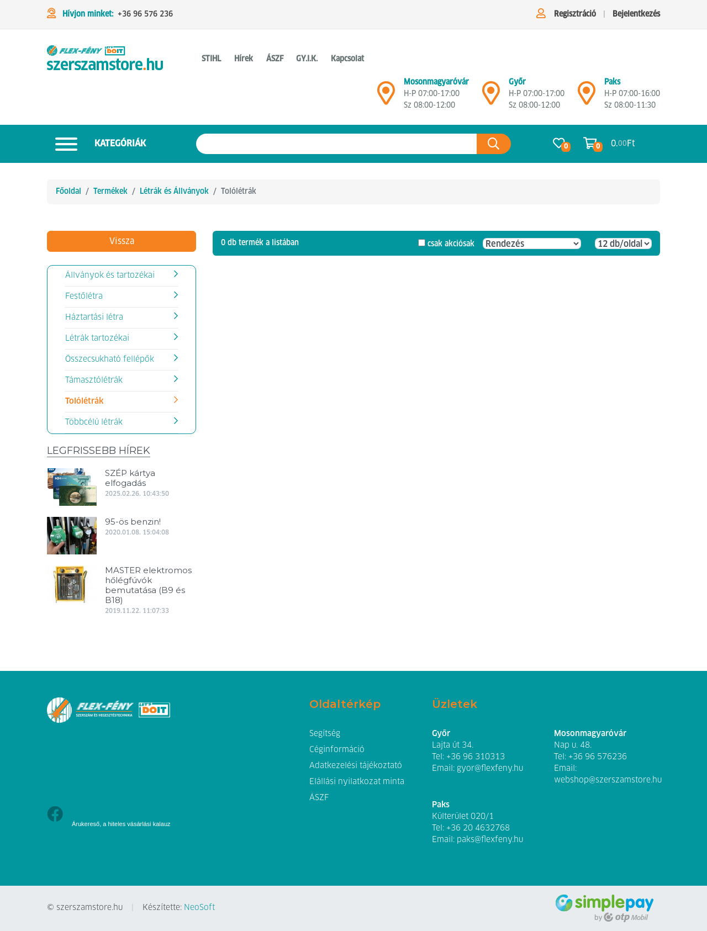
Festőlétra (84, 296)
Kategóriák (96, 144)
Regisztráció (575, 14)
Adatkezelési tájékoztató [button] (355, 766)
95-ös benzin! (133, 521)
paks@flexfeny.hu (490, 840)
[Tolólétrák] (105, 60)
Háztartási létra (94, 317)
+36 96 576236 (597, 757)
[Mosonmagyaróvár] (386, 98)
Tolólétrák (84, 401)
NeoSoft (199, 908)
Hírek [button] (243, 59)
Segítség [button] (324, 734)
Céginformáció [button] (337, 750)
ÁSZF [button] (274, 59)
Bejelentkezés (636, 14)
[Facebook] (55, 815)
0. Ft (623, 144)
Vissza (121, 241)
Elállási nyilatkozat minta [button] (356, 782)
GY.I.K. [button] (307, 59)
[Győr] (491, 98)
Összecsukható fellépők (109, 359)
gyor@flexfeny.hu (490, 769)
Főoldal (68, 191)
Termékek (110, 191)
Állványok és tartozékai (110, 275)
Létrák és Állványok (174, 191)
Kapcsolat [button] (347, 59)
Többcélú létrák (94, 422)
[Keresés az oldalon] (336, 144)
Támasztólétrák (94, 380)
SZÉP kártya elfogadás (130, 478)
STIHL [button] (211, 59)
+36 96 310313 (475, 757)
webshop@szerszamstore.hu (608, 780)
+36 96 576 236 (145, 14)
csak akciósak (451, 244)
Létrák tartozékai (97, 338)
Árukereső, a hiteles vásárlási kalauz (121, 824)
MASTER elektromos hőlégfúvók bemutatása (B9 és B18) (148, 585)
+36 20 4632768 (478, 828)
